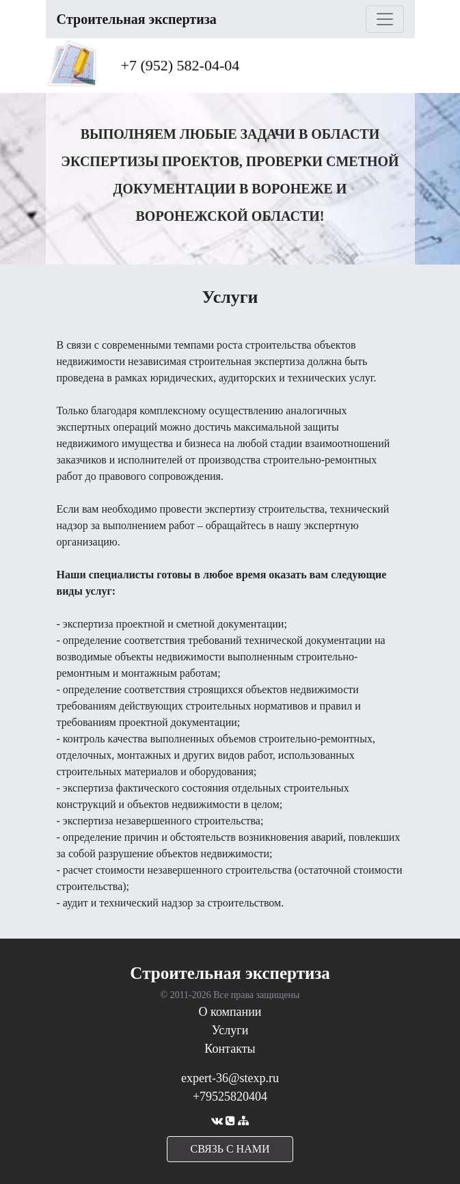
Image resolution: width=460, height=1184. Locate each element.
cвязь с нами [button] (230, 1149)
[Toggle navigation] (385, 19)
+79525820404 (230, 1096)
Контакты (229, 1048)
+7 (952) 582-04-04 (180, 65)
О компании (230, 1012)
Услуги (230, 1030)
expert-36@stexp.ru (230, 1078)
